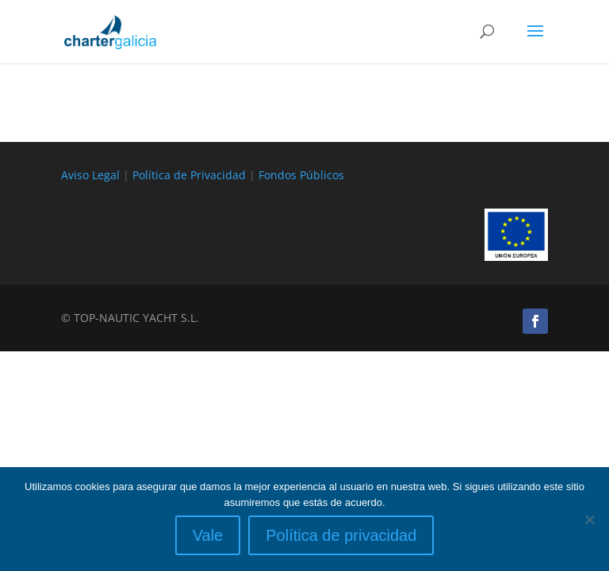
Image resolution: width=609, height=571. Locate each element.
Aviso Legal (90, 174)
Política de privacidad (341, 535)
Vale (208, 535)
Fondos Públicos (301, 174)
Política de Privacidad (189, 174)
